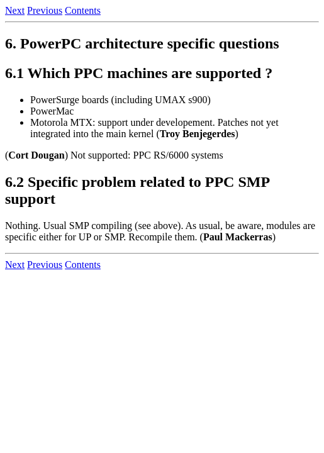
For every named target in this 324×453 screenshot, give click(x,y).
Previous (44, 10)
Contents (83, 10)
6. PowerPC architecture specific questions (142, 43)
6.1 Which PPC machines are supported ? (138, 73)
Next (15, 10)
